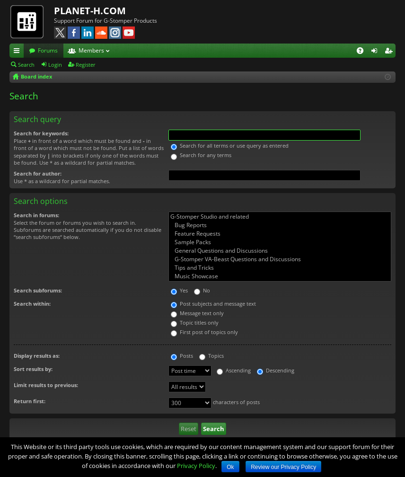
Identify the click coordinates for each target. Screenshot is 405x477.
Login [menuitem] (376, 52)
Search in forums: (36, 215)
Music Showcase (279, 276)
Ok (230, 467)
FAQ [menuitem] (363, 52)
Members (91, 50)
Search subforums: (38, 290)
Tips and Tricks (279, 268)
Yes (179, 290)
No (202, 290)
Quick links (18, 52)
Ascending (234, 370)
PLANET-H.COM (90, 10)
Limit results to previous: (46, 385)
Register (86, 64)
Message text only (197, 313)
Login (55, 64)
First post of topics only (204, 332)
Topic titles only (195, 322)
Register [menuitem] (390, 52)
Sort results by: (33, 368)
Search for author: (38, 173)
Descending (275, 370)
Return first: (29, 401)
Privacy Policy (196, 465)
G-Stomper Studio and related (279, 216)
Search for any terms (201, 155)
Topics (211, 355)
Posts (182, 355)
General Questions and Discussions (279, 251)
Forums (48, 50)
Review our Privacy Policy (283, 467)
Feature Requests (279, 234)
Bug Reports (279, 225)
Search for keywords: (41, 133)
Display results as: (37, 355)
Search (26, 64)
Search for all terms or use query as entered (230, 145)
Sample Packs (279, 242)
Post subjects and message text (213, 303)
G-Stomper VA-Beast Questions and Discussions (279, 259)
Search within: (32, 303)
